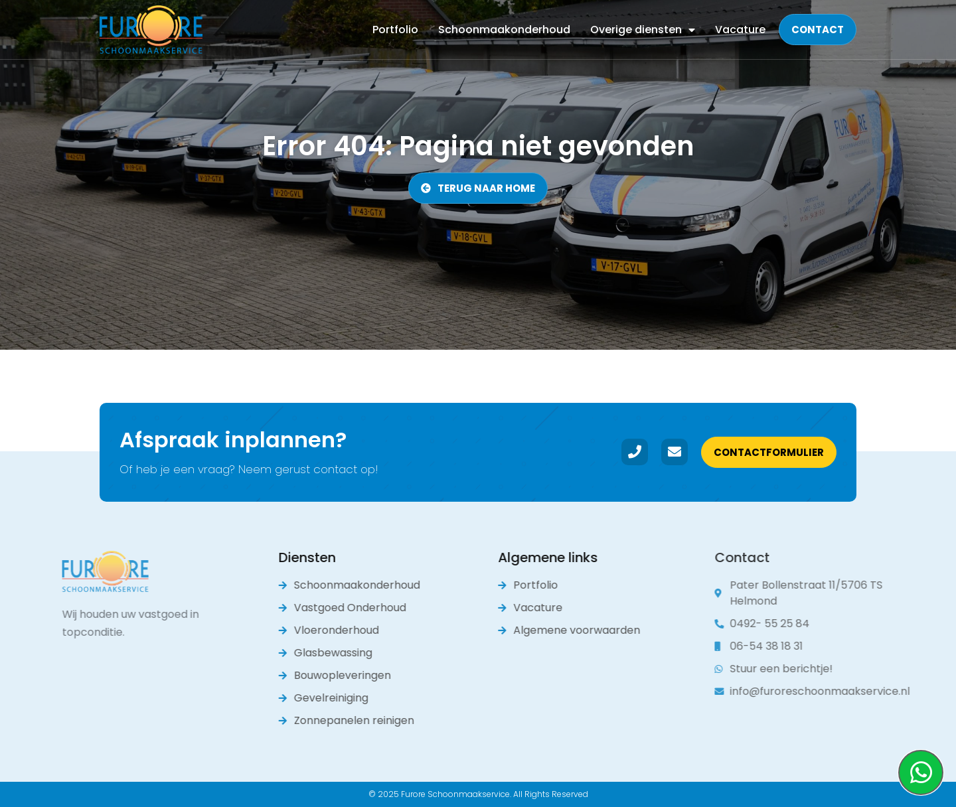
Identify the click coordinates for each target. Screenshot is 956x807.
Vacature (740, 29)
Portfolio (395, 29)
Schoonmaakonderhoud (504, 29)
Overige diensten (642, 30)
